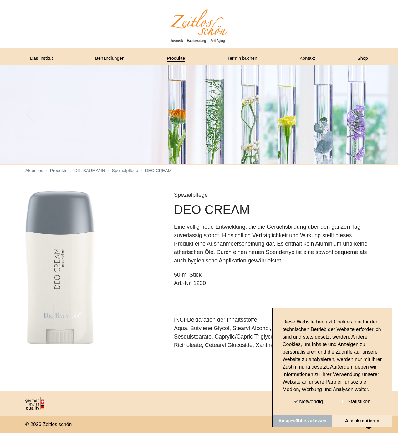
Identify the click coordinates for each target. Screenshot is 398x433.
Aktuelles (34, 175)
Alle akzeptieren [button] (362, 420)
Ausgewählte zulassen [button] (302, 420)
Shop (361, 60)
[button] (30, 119)
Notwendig (308, 401)
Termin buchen (244, 60)
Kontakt (309, 60)
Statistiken (356, 401)
